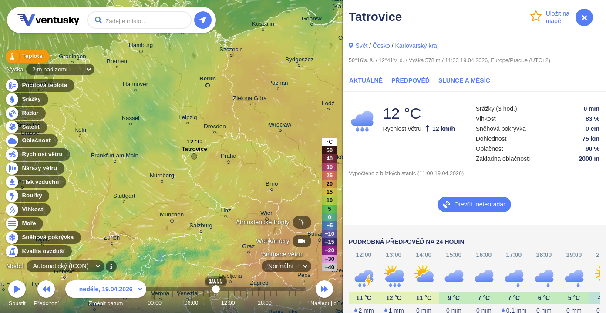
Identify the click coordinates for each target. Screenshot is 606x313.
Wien (267, 214)
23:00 (295, 303)
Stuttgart (124, 197)
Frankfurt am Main (114, 156)
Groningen (72, 57)
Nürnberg (162, 176)
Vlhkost (27, 209)
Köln (80, 131)
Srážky (26, 99)
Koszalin (263, 25)
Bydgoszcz (299, 60)
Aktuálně (366, 80)
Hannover (135, 85)
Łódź (328, 104)
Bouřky (27, 196)
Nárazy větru (34, 168)
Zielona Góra (250, 99)
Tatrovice (194, 151)
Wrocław (280, 125)
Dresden (215, 127)
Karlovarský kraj (416, 45)
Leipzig (187, 118)
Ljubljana (230, 277)
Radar (25, 113)
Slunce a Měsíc (464, 80)
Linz (225, 211)
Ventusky (47, 20)
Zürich (112, 238)
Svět (361, 45)
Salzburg (200, 226)
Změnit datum (105, 294)
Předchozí (46, 294)
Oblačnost (31, 140)
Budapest (319, 235)
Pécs (303, 276)
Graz (248, 247)
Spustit (17, 294)
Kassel (130, 119)
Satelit (26, 127)
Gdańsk (312, 19)
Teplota (27, 56)
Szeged (342, 271)
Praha (228, 157)
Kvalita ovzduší (38, 251)
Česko (381, 45)
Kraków (337, 158)
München (172, 216)
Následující (324, 294)
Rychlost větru (37, 154)
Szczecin (231, 50)
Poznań (278, 84)
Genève (64, 272)
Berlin (207, 80)
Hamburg (141, 46)
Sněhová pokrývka (43, 237)
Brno (272, 185)
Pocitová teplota (39, 85)
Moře (24, 223)
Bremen (117, 62)
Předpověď (410, 80)
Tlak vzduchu (35, 182)
